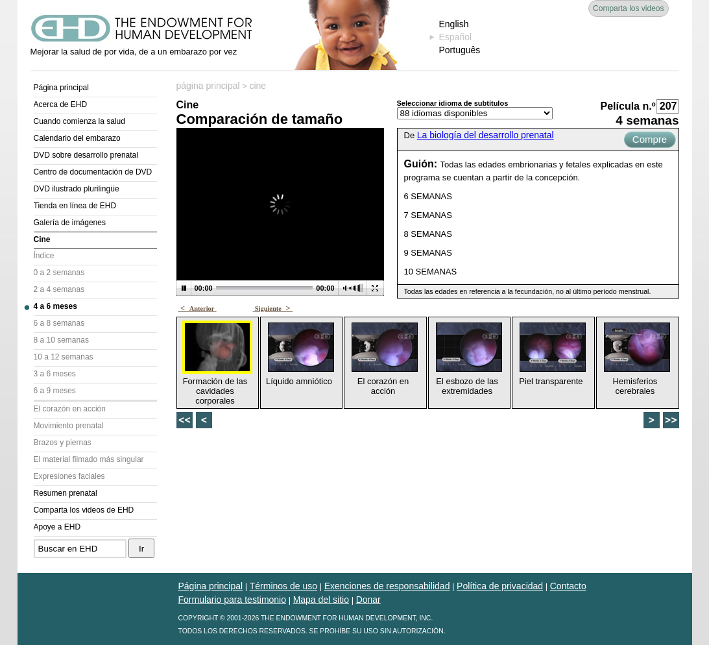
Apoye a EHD (57, 526)
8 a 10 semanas (61, 340)
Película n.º (628, 106)
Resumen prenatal (65, 493)
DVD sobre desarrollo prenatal (86, 155)
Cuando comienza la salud (79, 121)
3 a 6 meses (55, 373)
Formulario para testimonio (232, 599)
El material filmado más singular (89, 459)
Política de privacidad (500, 586)
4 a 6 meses (55, 306)
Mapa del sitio (321, 599)
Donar (368, 599)
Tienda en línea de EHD (75, 205)
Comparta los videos (628, 8)
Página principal (61, 87)
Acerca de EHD (61, 104)
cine (257, 85)
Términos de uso (283, 586)
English (454, 24)
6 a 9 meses (55, 390)
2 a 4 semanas (59, 289)
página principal (208, 85)
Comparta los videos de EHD (84, 510)
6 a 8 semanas (59, 323)
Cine (42, 239)
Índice (44, 255)
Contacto (568, 586)
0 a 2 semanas (59, 272)
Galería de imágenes (70, 222)
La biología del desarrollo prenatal (485, 135)
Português (460, 50)
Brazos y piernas (62, 442)
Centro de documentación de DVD (93, 171)
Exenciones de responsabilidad (387, 586)
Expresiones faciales (69, 476)
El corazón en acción (70, 408)
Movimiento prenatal (69, 425)
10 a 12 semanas (63, 356)
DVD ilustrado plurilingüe (76, 188)
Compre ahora (649, 141)
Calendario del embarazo (77, 138)
